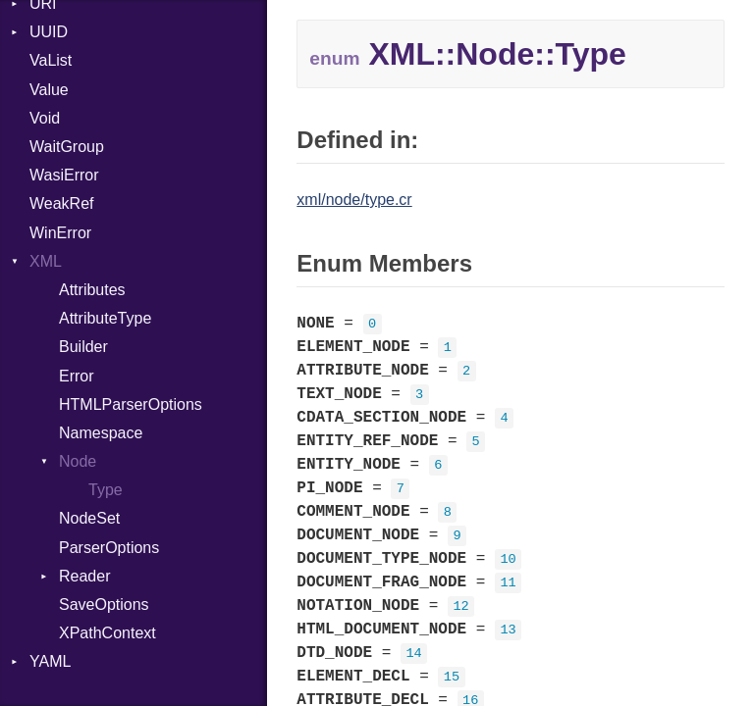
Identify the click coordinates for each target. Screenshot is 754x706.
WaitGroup (66, 146)
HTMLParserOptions (130, 404)
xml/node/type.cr (353, 199)
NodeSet (89, 518)
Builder (83, 346)
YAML (50, 661)
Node (77, 461)
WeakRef (61, 203)
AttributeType (105, 318)
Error (76, 376)
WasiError (64, 175)
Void (44, 118)
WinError (60, 233)
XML (45, 261)
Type (105, 489)
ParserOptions (109, 547)
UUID (48, 32)
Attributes (92, 289)
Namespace (100, 433)
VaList (50, 60)
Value (49, 89)
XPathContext (107, 633)
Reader (84, 576)
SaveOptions (104, 604)
